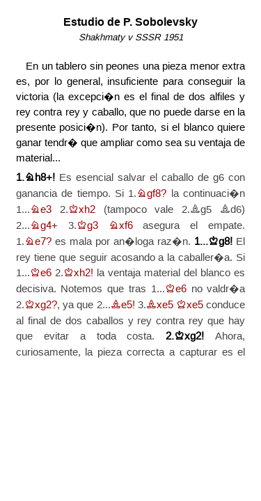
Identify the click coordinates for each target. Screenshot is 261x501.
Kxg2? (40, 305)
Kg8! (220, 242)
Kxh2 (81, 210)
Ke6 (41, 273)
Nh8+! (39, 178)
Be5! (123, 305)
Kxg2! (189, 336)
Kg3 (87, 226)
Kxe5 (189, 305)
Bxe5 (159, 305)
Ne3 (41, 210)
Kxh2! (78, 273)
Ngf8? (151, 194)
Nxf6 (121, 226)
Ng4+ (44, 226)
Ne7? (38, 242)
